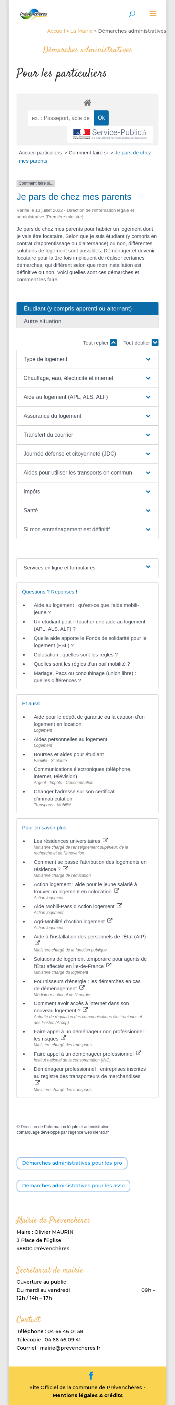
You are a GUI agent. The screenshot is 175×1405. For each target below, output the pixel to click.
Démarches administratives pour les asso (73, 1186)
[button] (87, 359)
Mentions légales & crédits (88, 1395)
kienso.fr (101, 1132)
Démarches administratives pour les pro (72, 1163)
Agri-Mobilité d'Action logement (73, 921)
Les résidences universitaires (71, 841)
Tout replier (100, 342)
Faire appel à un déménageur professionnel (87, 1054)
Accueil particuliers (41, 152)
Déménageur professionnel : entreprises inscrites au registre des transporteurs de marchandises (90, 1075)
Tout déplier (140, 342)
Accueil (56, 31)
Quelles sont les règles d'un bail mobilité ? (82, 664)
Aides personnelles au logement (70, 739)
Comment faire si (89, 152)
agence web (81, 1132)
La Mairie (81, 31)
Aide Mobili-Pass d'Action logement (78, 906)
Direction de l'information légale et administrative (65, 1126)
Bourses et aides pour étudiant (68, 754)
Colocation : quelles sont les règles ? (76, 654)
